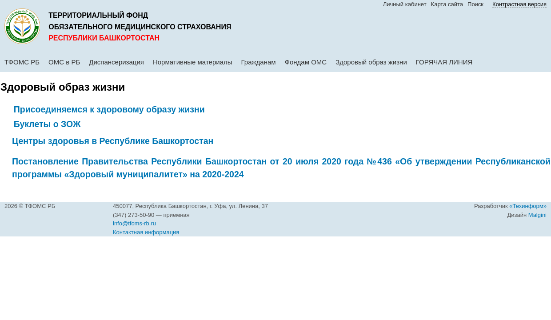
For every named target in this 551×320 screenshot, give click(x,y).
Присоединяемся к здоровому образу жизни (109, 109)
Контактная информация (146, 232)
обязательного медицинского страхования (139, 27)
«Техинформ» (528, 206)
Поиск (475, 4)
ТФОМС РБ (22, 62)
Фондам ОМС (306, 62)
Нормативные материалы (192, 62)
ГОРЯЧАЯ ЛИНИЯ (444, 62)
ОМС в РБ (64, 62)
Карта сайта (447, 4)
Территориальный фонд (98, 15)
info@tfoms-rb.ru (134, 223)
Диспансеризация (116, 62)
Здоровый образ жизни (371, 62)
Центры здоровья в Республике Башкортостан (112, 141)
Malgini (537, 215)
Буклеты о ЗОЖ (47, 124)
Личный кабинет (405, 4)
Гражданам (258, 62)
